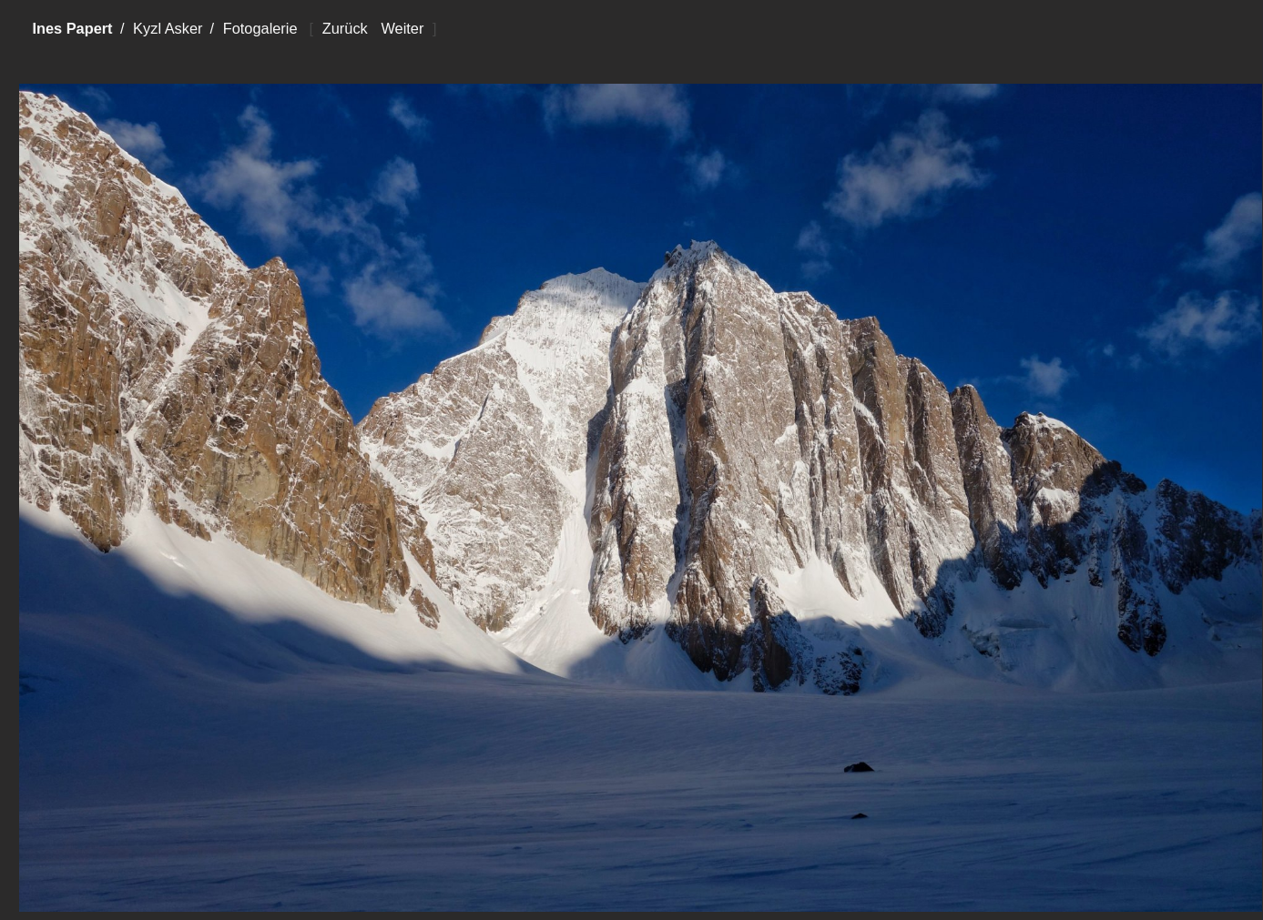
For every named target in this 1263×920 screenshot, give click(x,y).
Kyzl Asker (167, 28)
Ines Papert (72, 28)
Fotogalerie (260, 28)
